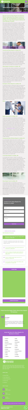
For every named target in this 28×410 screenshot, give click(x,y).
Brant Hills (6, 342)
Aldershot (6, 338)
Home (4, 12)
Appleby (6, 340)
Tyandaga (16, 354)
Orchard (16, 345)
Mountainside (17, 342)
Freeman (6, 349)
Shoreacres (17, 349)
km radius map (14, 283)
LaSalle (6, 12)
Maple (16, 338)
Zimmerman (17, 356)
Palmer (16, 347)
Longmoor (6, 356)
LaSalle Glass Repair (14, 403)
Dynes (6, 345)
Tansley (16, 352)
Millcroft (16, 340)
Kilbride (6, 352)
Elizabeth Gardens (8, 347)
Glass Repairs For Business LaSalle (14, 12)
